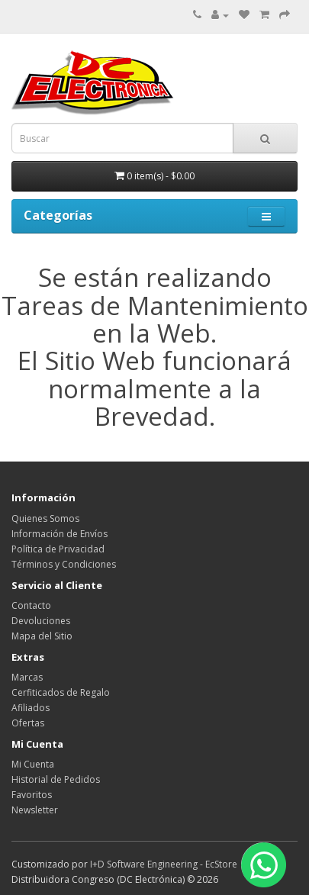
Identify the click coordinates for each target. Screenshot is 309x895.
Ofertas (27, 722)
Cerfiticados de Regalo (60, 692)
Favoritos (31, 794)
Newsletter (34, 809)
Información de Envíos (59, 533)
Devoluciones (40, 620)
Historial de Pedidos (55, 779)
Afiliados (30, 707)
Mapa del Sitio (41, 635)
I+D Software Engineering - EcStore (163, 864)
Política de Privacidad (58, 548)
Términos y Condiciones (63, 564)
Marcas (27, 677)
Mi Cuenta (32, 764)
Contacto (31, 605)
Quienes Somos (45, 518)
